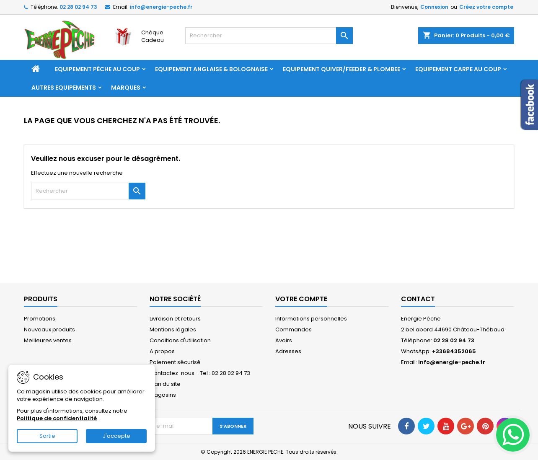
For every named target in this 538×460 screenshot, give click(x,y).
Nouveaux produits (49, 329)
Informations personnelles (311, 319)
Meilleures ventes (48, 340)
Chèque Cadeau (152, 36)
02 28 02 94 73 (78, 6)
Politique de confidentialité (57, 418)
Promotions (39, 319)
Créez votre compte (486, 6)
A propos (162, 351)
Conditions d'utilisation (180, 340)
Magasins (163, 395)
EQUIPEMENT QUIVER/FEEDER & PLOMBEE (341, 69)
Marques (125, 87)
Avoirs (283, 340)
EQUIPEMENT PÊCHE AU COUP (97, 69)
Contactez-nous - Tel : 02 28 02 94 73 (200, 373)
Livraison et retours (175, 319)
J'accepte (116, 436)
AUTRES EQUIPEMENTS (63, 87)
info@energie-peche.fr (161, 6)
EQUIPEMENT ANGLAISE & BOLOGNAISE (211, 69)
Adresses (288, 351)
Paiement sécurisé (175, 362)
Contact (418, 299)
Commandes (293, 329)
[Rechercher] (269, 35)
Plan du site (165, 384)
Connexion (434, 6)
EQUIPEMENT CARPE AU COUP (458, 69)
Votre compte (301, 299)
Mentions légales (173, 329)
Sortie (47, 436)
